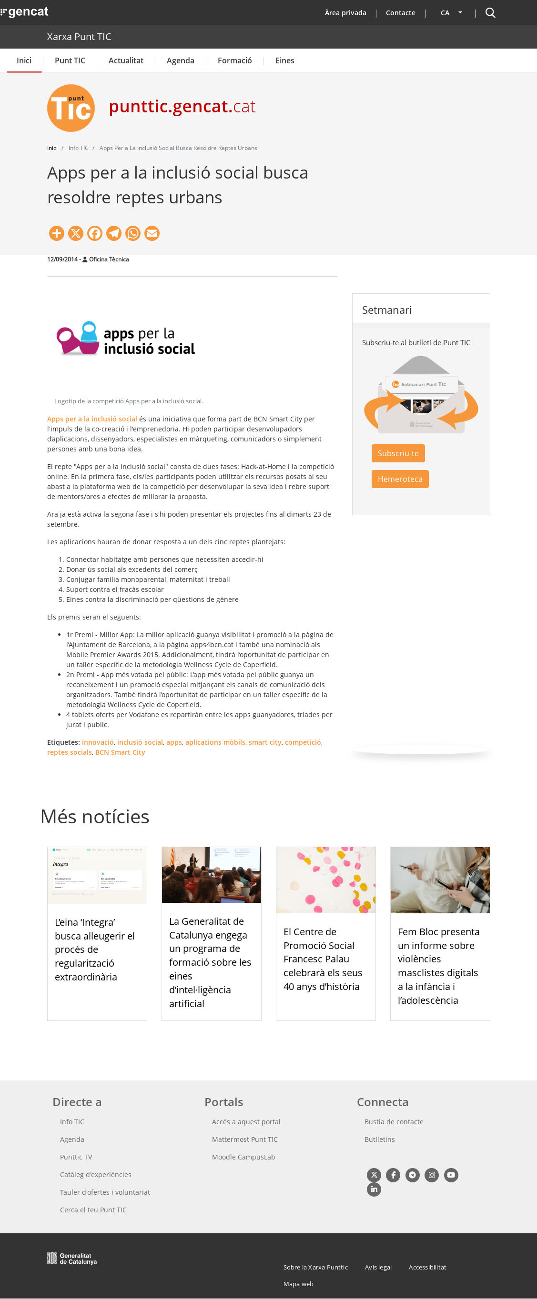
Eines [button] (284, 60)
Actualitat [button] (126, 60)
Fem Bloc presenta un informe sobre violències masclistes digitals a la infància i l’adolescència (439, 966)
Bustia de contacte (394, 1121)
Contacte (400, 12)
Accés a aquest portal (246, 1121)
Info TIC (72, 1121)
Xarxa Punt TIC (79, 36)
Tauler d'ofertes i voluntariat (105, 1192)
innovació (98, 742)
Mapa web (299, 1283)
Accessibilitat (427, 1267)
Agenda (180, 60)
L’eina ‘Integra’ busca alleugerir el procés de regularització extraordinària (95, 949)
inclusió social (140, 742)
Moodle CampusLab (243, 1156)
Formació (235, 60)
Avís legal (378, 1267)
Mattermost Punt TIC (245, 1139)
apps (174, 742)
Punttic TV (76, 1156)
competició (303, 742)
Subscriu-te (398, 453)
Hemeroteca (400, 479)
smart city (265, 742)
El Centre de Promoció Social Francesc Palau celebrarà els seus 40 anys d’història (323, 959)
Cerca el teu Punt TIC (93, 1209)
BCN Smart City (120, 752)
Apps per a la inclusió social (92, 418)
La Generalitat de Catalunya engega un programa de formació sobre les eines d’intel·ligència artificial (210, 962)
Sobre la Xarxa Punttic (316, 1267)
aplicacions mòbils (215, 742)
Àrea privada (345, 12)
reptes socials (69, 752)
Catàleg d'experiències (96, 1174)
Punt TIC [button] (70, 60)
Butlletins (380, 1139)
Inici (24, 60)
